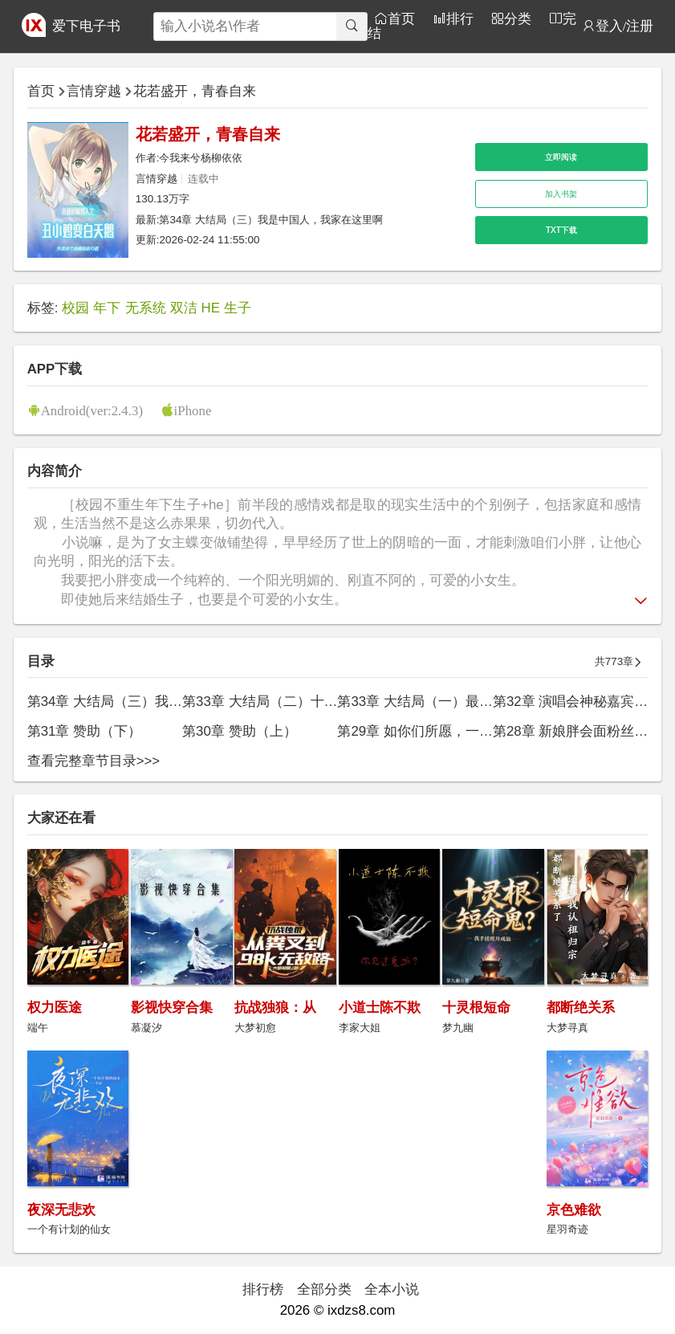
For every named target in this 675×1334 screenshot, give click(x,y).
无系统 (145, 308)
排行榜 (262, 1289)
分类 (517, 18)
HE (210, 308)
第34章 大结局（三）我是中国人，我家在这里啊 (271, 220)
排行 (460, 18)
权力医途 (54, 1007)
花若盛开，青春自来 (194, 91)
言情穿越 (94, 91)
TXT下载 (561, 230)
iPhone (193, 410)
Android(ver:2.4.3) (92, 410)
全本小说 (391, 1289)
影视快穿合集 (172, 1007)
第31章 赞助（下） (84, 731)
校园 (75, 308)
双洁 (183, 308)
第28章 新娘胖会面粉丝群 (570, 731)
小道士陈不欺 (380, 1007)
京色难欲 (574, 1210)
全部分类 (324, 1289)
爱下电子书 (86, 26)
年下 (106, 308)
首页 (401, 18)
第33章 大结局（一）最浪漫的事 (435, 701)
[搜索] (351, 26)
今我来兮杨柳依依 (200, 158)
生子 (237, 308)
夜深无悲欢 (61, 1210)
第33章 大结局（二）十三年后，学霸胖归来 (314, 701)
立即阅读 (561, 157)
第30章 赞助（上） (239, 731)
